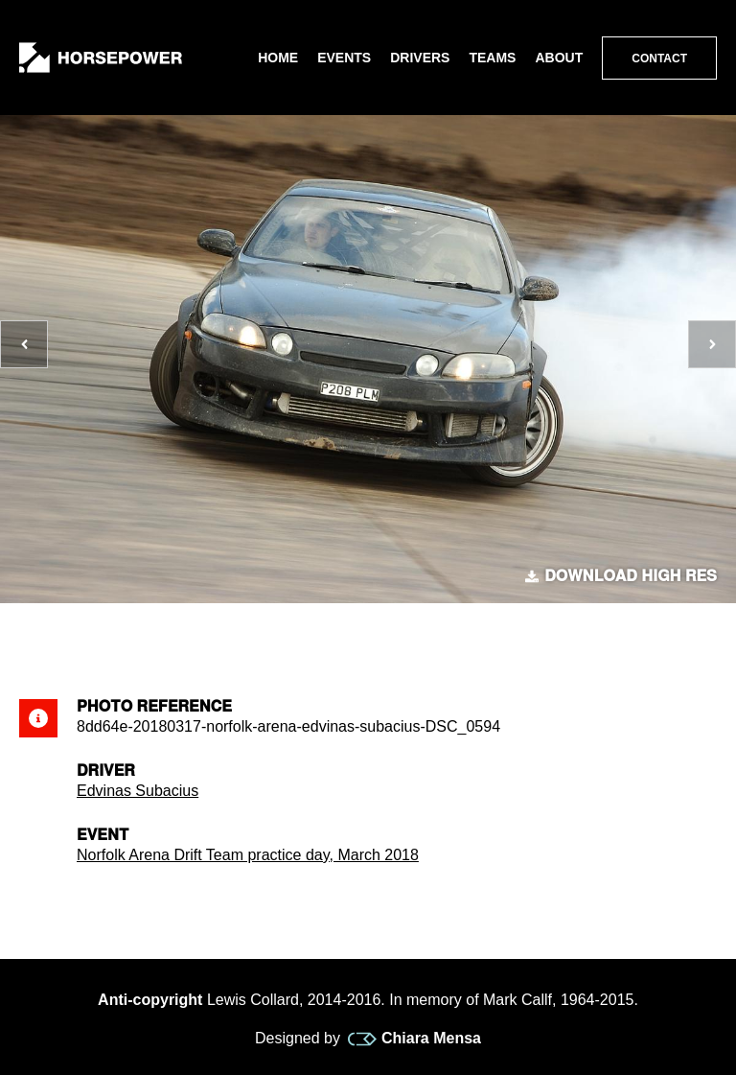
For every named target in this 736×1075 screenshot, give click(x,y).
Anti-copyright (150, 1000)
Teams (492, 57)
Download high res (621, 576)
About (559, 57)
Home (278, 57)
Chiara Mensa (414, 1038)
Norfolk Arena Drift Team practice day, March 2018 (248, 855)
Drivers (419, 57)
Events (344, 57)
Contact (659, 58)
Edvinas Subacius (137, 791)
